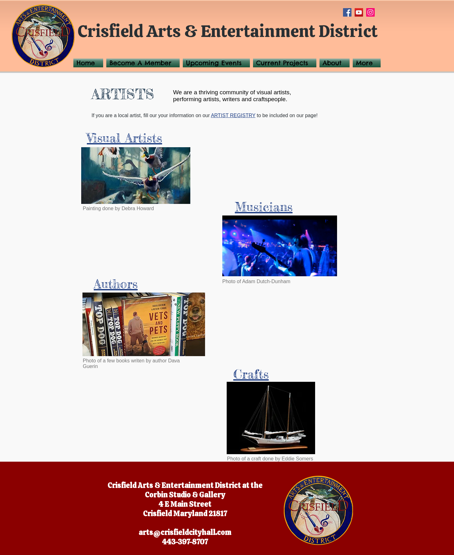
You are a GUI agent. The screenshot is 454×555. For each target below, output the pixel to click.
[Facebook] (347, 12)
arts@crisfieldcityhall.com (185, 532)
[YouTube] (359, 12)
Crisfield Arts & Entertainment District (228, 31)
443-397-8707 (185, 542)
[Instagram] (370, 12)
